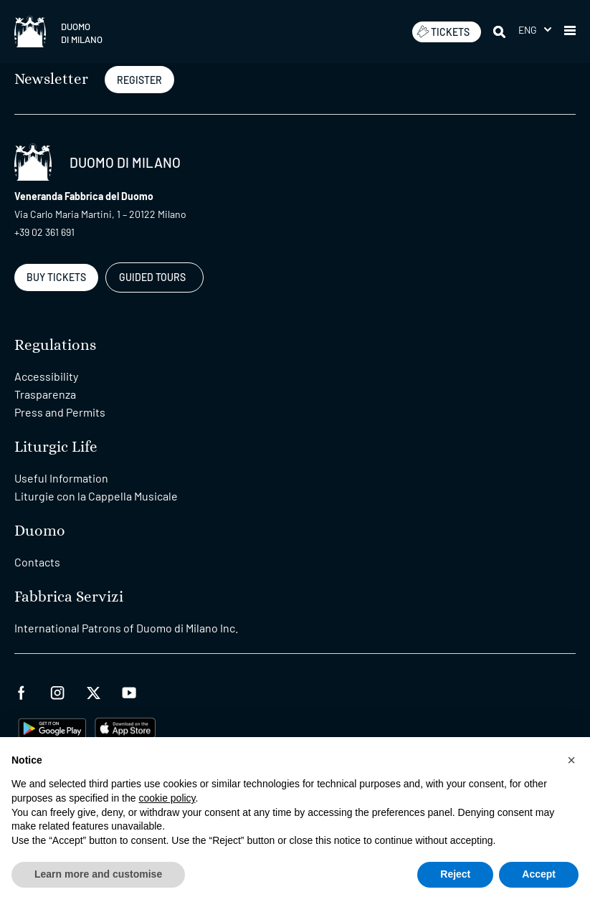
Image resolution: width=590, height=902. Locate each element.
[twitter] (93, 691)
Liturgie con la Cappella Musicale (96, 496)
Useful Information (61, 478)
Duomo (39, 530)
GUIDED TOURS (152, 277)
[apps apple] (125, 727)
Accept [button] (539, 874)
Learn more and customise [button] (98, 874)
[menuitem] (534, 29)
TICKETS (443, 31)
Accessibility (46, 376)
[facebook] (21, 691)
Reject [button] (455, 874)
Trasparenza (45, 394)
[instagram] (57, 691)
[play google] (52, 727)
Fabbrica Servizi (68, 596)
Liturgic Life (55, 447)
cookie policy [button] (166, 798)
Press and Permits (59, 412)
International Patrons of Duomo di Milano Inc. (126, 628)
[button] (570, 31)
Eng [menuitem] (528, 30)
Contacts (37, 562)
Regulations (55, 345)
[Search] (500, 31)
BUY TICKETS (56, 277)
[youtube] (129, 691)
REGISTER (139, 80)
